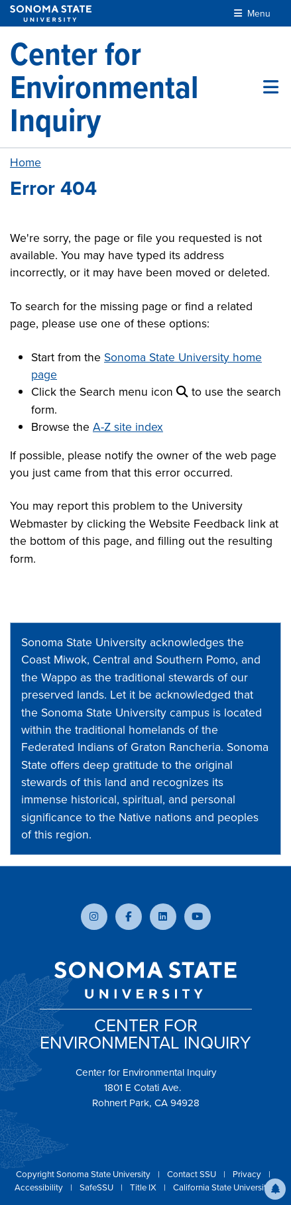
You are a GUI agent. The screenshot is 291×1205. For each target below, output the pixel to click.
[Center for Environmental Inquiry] (136, 87)
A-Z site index (128, 426)
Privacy (248, 1174)
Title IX (144, 1187)
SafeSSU (97, 1187)
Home (25, 162)
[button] (275, 1189)
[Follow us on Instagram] (94, 916)
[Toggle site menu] (270, 87)
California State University (222, 1187)
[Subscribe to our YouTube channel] (197, 916)
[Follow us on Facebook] (128, 916)
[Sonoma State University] (50, 13)
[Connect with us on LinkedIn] (163, 916)
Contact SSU (192, 1174)
